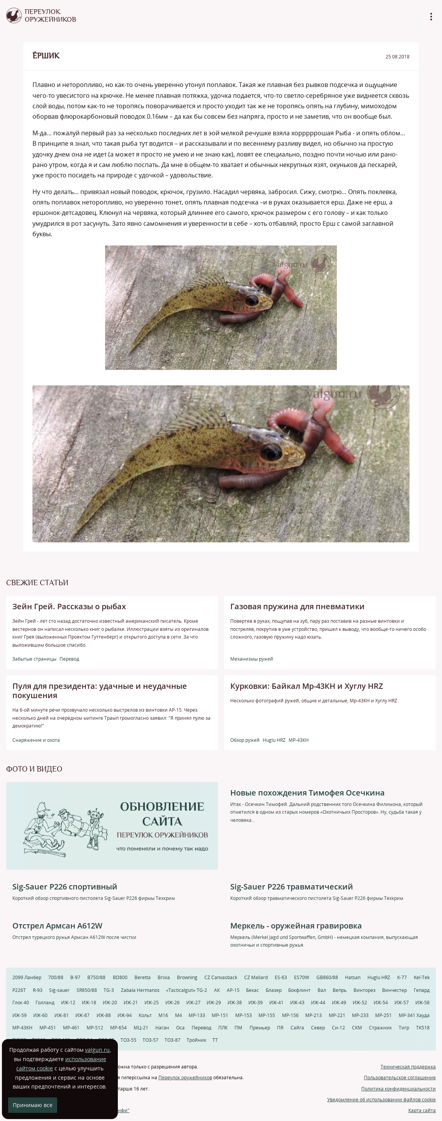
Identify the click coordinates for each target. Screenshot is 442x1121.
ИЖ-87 (82, 1015)
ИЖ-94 (124, 1015)
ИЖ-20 (110, 1002)
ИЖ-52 (360, 1002)
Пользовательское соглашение (400, 1077)
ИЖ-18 (89, 1002)
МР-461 (71, 1027)
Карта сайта (422, 1110)
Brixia (164, 977)
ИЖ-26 (172, 1002)
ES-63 (281, 977)
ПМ (238, 1027)
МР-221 (337, 1015)
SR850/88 (86, 990)
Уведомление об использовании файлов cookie (381, 1099)
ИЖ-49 (339, 1002)
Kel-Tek (422, 977)
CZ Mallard (256, 977)
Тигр (404, 1027)
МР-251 (383, 1015)
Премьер (260, 1027)
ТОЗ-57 (150, 1040)
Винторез (365, 990)
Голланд (45, 1002)
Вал (322, 990)
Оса (180, 1027)
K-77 (402, 977)
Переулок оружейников (185, 1077)
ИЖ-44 (318, 1002)
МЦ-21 (141, 1027)
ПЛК (223, 1027)
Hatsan (352, 977)
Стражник (380, 1027)
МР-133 (197, 1015)
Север (318, 1027)
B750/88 (96, 977)
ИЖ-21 (131, 1002)
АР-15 (233, 990)
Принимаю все (33, 1105)
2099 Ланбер (26, 977)
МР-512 (95, 1027)
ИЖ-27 (193, 1002)
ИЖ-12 (68, 1002)
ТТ (215, 1040)
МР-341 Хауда (414, 1015)
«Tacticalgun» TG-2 (186, 990)
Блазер (274, 990)
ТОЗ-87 (172, 1040)
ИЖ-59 (19, 1015)
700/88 (55, 977)
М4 (178, 1015)
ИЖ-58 (422, 1002)
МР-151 (220, 1015)
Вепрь (340, 990)
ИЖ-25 (151, 1002)
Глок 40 (20, 1002)
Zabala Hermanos (140, 990)
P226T (19, 990)
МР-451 (47, 1027)
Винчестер (394, 990)
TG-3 (109, 990)
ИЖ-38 (235, 1002)
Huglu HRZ (378, 977)
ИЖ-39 (255, 1002)
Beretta (142, 977)
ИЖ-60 (40, 1015)
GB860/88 (327, 977)
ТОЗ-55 (128, 1040)
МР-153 (243, 1015)
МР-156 (290, 1015)
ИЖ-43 (297, 1002)
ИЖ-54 (381, 1002)
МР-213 (313, 1015)
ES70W (301, 977)
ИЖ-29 (214, 1002)
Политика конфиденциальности (398, 1088)
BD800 (120, 977)
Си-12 (338, 1027)
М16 (163, 1015)
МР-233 (360, 1015)
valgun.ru (97, 1049)
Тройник (196, 1040)
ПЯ (280, 1027)
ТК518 (423, 1027)
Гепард (422, 990)
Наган (162, 1027)
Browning (187, 977)
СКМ (357, 1027)
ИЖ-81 (61, 1015)
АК (217, 990)
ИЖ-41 (276, 1002)
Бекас (252, 990)
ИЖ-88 (104, 1015)
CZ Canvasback (220, 977)
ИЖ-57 (401, 1002)
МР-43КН (22, 1027)
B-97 (75, 977)
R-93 (37, 990)
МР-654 (118, 1027)
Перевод (201, 1027)
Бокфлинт (299, 990)
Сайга (297, 1027)
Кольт (145, 1015)
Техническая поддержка (408, 1066)
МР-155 (266, 1015)
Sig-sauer (59, 990)
